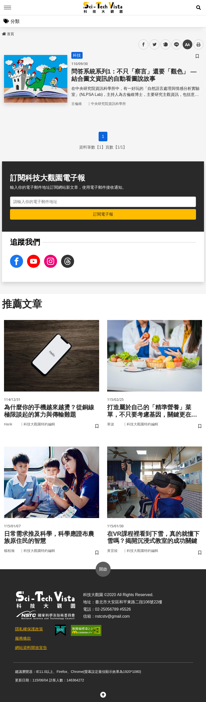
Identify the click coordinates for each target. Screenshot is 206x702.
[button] (198, 7)
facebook (143, 44)
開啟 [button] (103, 569)
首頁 (8, 34)
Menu (7, 7)
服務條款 (23, 638)
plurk (165, 44)
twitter (154, 44)
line (175, 44)
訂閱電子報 (103, 214)
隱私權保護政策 (29, 629)
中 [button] (187, 44)
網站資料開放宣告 (31, 648)
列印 (198, 44)
